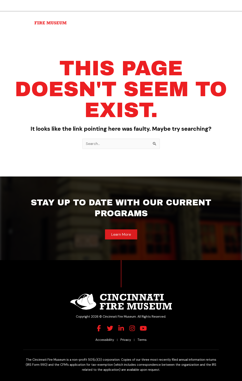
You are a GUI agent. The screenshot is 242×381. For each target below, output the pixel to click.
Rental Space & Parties (127, 17)
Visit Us (102, 17)
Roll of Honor (191, 17)
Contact (216, 23)
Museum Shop (210, 17)
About (87, 17)
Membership (170, 17)
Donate (152, 17)
